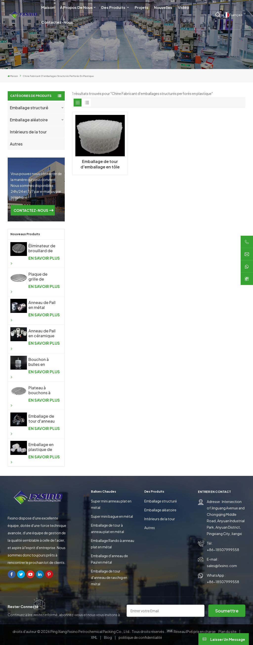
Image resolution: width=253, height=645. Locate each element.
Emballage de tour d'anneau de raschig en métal (109, 577)
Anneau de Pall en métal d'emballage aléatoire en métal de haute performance (42, 305)
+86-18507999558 (223, 549)
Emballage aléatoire (29, 119)
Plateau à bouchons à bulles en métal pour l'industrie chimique (42, 390)
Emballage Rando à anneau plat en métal (112, 543)
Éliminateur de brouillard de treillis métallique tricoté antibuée (41, 248)
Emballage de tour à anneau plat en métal (107, 528)
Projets (141, 7)
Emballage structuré (29, 107)
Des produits (113, 7)
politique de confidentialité (140, 637)
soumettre (226, 610)
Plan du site (227, 631)
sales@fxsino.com (222, 565)
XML (94, 637)
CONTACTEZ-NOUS (31, 210)
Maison (47, 7)
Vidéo (183, 7)
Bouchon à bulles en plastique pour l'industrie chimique (42, 362)
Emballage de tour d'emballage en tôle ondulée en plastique (100, 164)
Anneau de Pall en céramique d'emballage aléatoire (42, 333)
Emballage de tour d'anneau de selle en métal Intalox (41, 419)
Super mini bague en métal (112, 516)
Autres (16, 143)
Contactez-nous (57, 22)
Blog (108, 637)
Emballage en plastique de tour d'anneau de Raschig (41, 447)
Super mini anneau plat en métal (111, 504)
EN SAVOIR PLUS (35, 260)
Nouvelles (163, 7)
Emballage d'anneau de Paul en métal (109, 559)
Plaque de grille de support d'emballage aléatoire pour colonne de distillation (41, 277)
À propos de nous (76, 7)
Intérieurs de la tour (28, 131)
